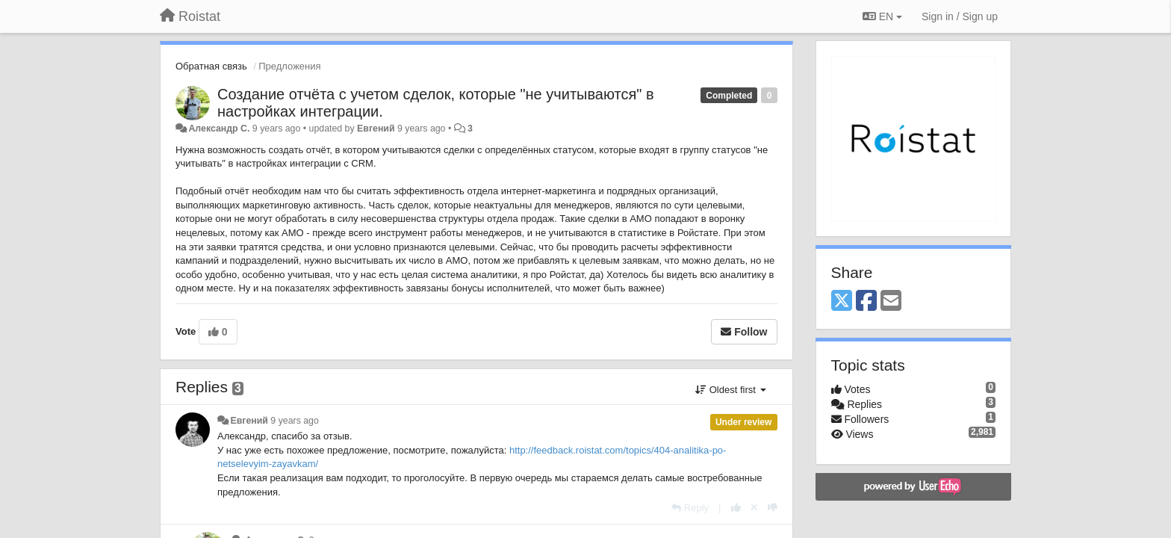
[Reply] (690, 507)
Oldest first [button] (730, 389)
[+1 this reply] (736, 507)
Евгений (375, 128)
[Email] (890, 301)
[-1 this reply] (772, 507)
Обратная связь (211, 66)
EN (882, 16)
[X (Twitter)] (841, 301)
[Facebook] (866, 301)
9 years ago (294, 420)
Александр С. (218, 128)
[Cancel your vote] (754, 507)
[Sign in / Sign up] (960, 16)
